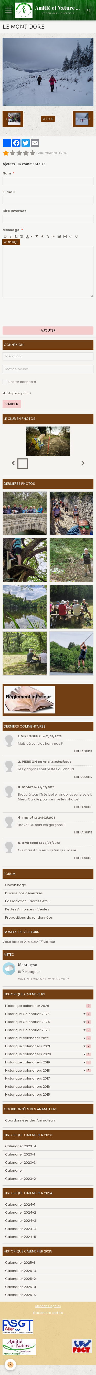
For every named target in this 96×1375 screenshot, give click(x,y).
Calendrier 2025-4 (20, 1286)
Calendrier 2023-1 (20, 1154)
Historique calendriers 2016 (27, 1086)
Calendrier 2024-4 (20, 1228)
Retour (48, 119)
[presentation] (41, 312)
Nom (7, 173)
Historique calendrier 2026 (48, 1005)
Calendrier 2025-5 (20, 1294)
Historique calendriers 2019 (48, 1062)
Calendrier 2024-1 (20, 1204)
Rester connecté (19, 381)
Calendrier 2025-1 (20, 1262)
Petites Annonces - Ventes (27, 909)
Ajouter (48, 330)
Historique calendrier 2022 (48, 1038)
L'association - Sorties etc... (27, 901)
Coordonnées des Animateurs (30, 1120)
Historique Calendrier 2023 (48, 1030)
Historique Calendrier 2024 (48, 1021)
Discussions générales (24, 893)
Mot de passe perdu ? (17, 393)
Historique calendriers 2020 (48, 1054)
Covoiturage (15, 885)
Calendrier (14, 1170)
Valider (11, 404)
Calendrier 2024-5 (20, 1236)
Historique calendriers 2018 (48, 1070)
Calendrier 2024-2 (20, 1212)
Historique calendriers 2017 (27, 1078)
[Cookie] (10, 1364)
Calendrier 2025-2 (20, 1278)
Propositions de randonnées (29, 917)
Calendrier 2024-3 (20, 1220)
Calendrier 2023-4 (20, 1146)
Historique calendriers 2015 (27, 1094)
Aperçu (11, 242)
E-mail (9, 192)
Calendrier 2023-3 (20, 1162)
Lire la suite (83, 751)
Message (11, 230)
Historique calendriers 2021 (48, 1046)
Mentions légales (48, 1306)
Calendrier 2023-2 (20, 1178)
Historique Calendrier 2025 (48, 1013)
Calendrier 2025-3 (20, 1270)
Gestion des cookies (48, 1313)
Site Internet (14, 211)
